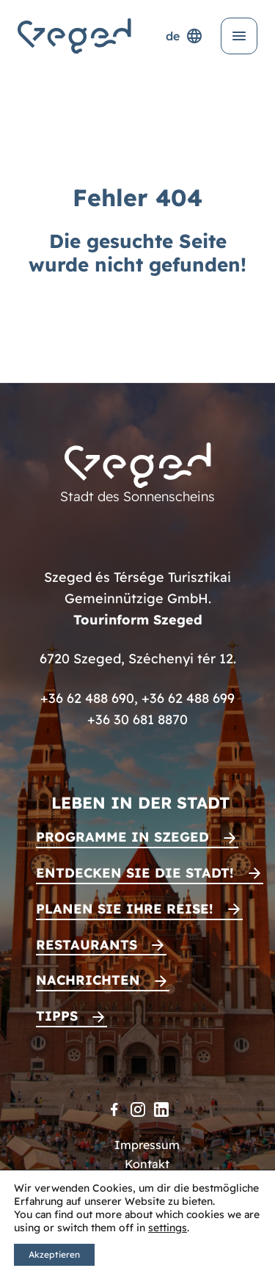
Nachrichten (88, 980)
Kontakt (147, 1163)
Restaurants (86, 944)
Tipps (57, 1015)
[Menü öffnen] (239, 36)
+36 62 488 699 (188, 698)
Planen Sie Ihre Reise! (124, 908)
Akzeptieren (54, 1254)
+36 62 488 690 (87, 698)
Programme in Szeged (122, 836)
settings (167, 1227)
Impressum (147, 1144)
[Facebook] (114, 1109)
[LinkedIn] (161, 1109)
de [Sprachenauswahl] (184, 36)
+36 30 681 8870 (137, 719)
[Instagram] (138, 1109)
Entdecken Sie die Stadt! (135, 872)
